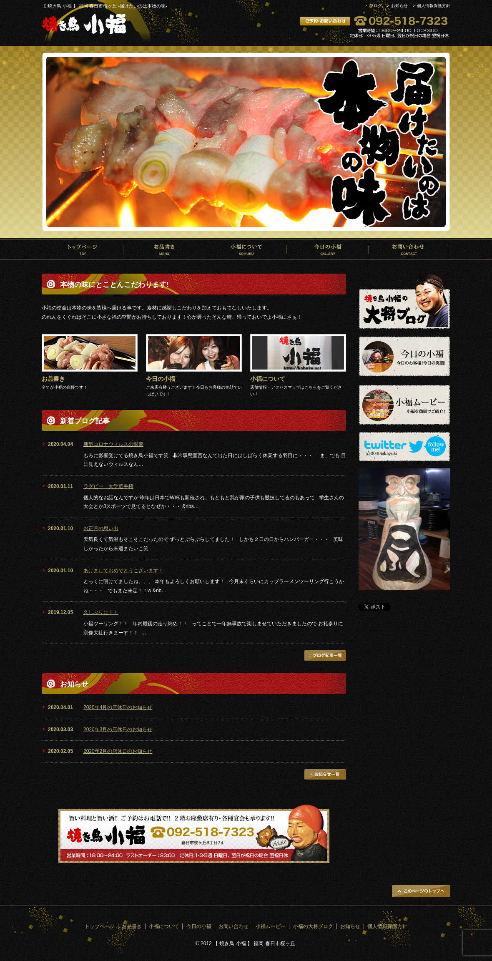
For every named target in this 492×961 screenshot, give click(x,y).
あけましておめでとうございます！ (123, 571)
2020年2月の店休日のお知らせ (117, 751)
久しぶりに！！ (100, 612)
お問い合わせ (409, 249)
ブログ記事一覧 (325, 655)
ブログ (375, 5)
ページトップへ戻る (421, 891)
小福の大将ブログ (313, 926)
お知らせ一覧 (325, 774)
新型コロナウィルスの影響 (113, 444)
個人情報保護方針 (433, 5)
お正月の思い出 (100, 528)
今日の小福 (328, 249)
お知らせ (399, 5)
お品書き (164, 249)
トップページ (82, 249)
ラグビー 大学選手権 (108, 486)
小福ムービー (271, 926)
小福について (246, 249)
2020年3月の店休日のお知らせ (117, 729)
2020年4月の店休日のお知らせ (117, 707)
